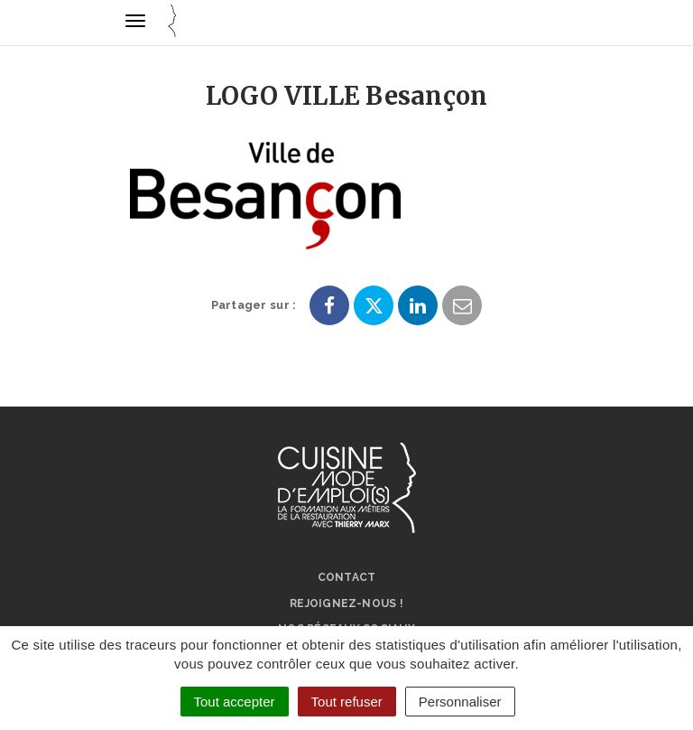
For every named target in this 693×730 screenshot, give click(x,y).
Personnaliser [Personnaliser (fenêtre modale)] (460, 701)
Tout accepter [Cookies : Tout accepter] (234, 701)
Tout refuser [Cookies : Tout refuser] (347, 701)
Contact (347, 577)
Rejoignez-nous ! (346, 603)
